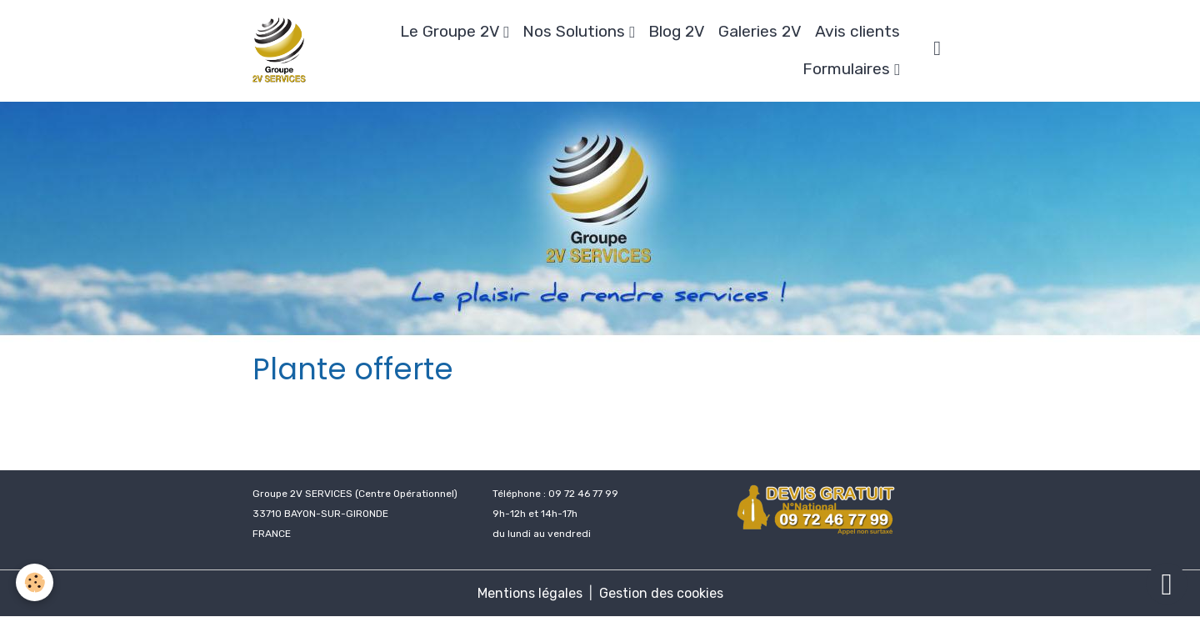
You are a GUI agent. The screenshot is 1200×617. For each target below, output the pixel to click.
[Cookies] (35, 582)
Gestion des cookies (661, 593)
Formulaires (848, 68)
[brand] (280, 51)
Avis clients (857, 31)
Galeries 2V (760, 31)
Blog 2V (676, 31)
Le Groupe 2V (451, 31)
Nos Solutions (575, 31)
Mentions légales (530, 593)
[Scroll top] (1167, 583)
